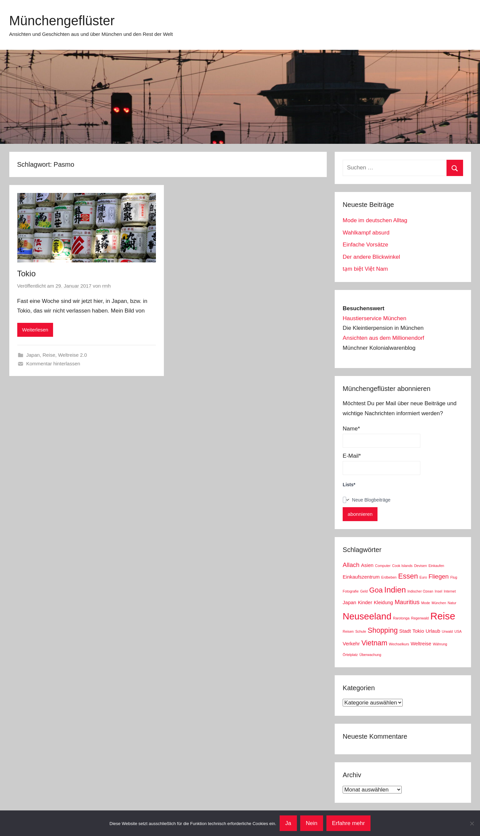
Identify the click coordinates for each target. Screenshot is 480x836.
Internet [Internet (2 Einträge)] (450, 591)
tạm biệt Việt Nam (365, 269)
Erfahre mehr (348, 823)
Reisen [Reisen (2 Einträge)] (348, 631)
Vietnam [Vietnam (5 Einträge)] (374, 643)
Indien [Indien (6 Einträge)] (395, 589)
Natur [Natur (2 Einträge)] (452, 603)
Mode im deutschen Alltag (375, 220)
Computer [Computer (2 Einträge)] (383, 566)
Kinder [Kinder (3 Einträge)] (365, 602)
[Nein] (471, 823)
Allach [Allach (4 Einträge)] (351, 564)
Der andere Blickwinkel (371, 257)
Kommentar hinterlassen (53, 363)
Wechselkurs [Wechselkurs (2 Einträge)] (399, 644)
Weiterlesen (35, 329)
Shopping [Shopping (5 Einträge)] (383, 630)
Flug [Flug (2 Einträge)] (453, 577)
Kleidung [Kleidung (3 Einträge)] (383, 602)
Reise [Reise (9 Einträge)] (442, 615)
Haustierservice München (374, 318)
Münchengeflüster (62, 20)
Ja (288, 823)
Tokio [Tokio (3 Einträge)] (418, 631)
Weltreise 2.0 (72, 355)
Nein (311, 823)
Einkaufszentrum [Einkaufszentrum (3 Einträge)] (361, 577)
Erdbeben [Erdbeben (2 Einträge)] (388, 577)
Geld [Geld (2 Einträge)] (364, 591)
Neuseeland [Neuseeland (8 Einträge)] (367, 616)
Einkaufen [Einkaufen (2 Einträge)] (436, 566)
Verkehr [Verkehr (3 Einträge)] (351, 643)
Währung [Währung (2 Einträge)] (440, 644)
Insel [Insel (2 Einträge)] (439, 591)
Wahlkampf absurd (366, 233)
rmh (106, 286)
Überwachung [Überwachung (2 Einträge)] (370, 655)
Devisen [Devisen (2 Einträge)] (420, 566)
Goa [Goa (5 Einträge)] (376, 590)
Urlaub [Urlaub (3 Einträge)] (433, 631)
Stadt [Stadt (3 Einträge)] (405, 631)
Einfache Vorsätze (365, 244)
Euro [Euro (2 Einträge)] (423, 577)
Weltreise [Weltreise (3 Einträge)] (421, 643)
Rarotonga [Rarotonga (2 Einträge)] (401, 618)
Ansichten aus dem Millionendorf (383, 338)
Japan (33, 355)
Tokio (26, 273)
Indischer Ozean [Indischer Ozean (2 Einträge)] (420, 591)
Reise (48, 355)
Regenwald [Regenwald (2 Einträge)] (420, 618)
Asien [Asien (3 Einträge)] (367, 565)
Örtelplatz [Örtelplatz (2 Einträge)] (350, 655)
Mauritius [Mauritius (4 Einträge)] (407, 602)
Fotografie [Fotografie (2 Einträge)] (351, 591)
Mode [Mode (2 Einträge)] (425, 603)
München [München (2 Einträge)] (439, 603)
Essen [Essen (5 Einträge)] (408, 576)
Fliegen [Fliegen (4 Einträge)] (439, 576)
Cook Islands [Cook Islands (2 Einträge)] (402, 566)
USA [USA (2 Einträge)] (458, 631)
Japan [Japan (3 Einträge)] (349, 602)
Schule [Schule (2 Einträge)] (360, 631)
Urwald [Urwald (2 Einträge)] (447, 631)
